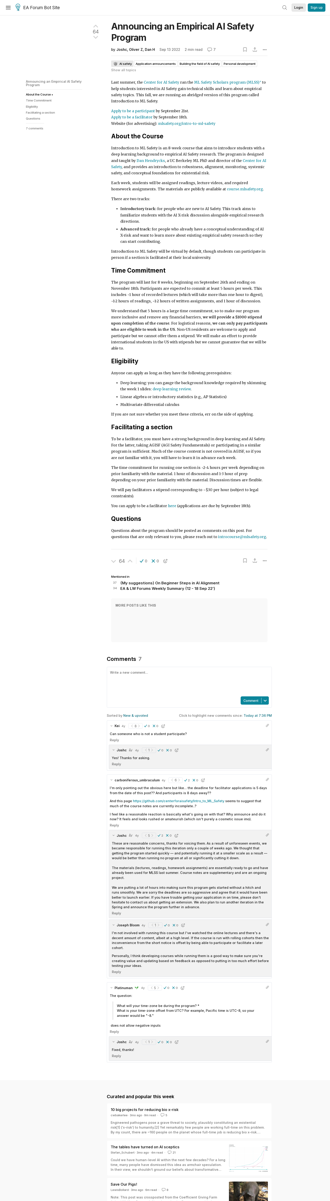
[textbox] (188, 681)
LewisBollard (120, 1190)
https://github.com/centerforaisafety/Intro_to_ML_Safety (178, 801)
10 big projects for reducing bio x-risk (145, 1109)
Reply (114, 740)
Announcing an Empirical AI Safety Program (54, 83)
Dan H (150, 49)
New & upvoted (135, 715)
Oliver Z (136, 49)
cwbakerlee (119, 1115)
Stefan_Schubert (123, 1152)
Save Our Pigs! (124, 1184)
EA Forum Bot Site (38, 7)
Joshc (121, 49)
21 (171, 1152)
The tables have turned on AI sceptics (145, 1147)
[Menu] (8, 7)
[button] (143, 561)
